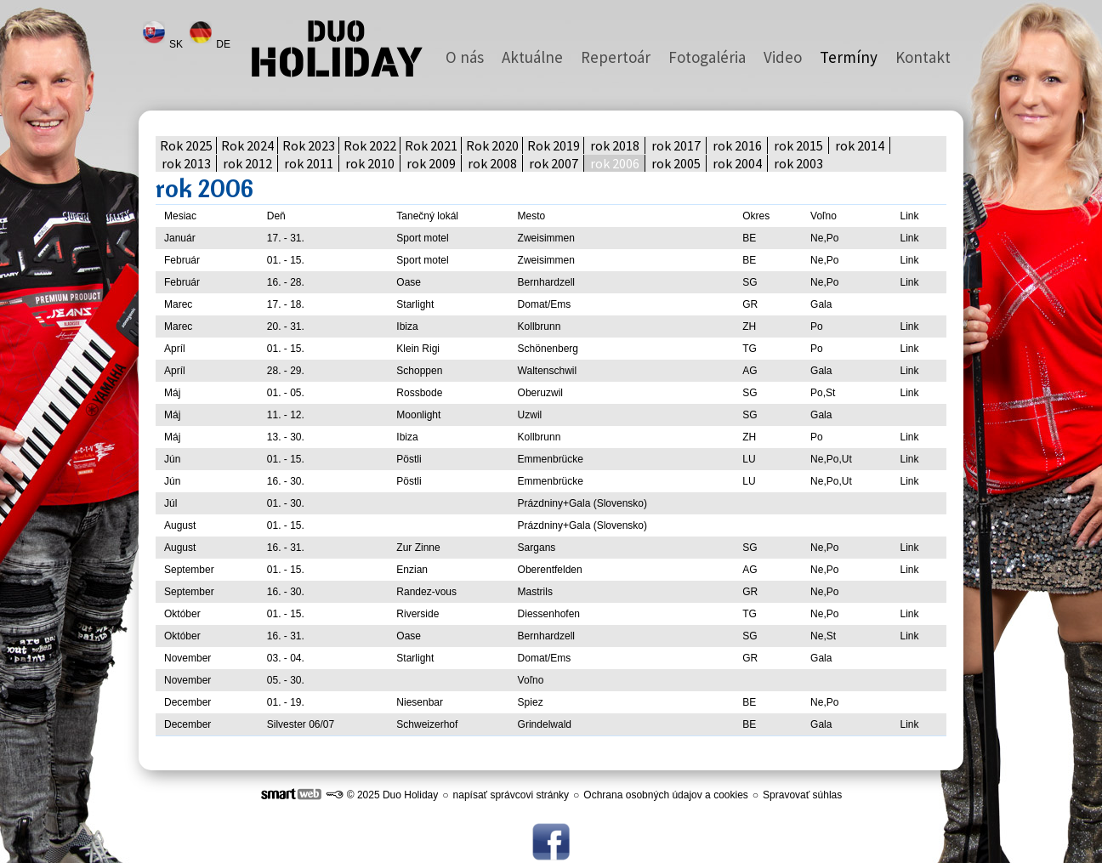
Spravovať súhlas (802, 795)
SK (177, 44)
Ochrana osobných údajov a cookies (665, 795)
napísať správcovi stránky (511, 795)
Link (909, 238)
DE (224, 44)
